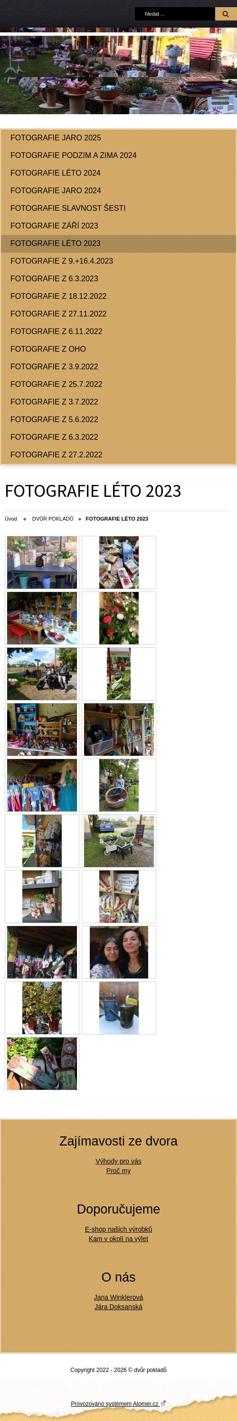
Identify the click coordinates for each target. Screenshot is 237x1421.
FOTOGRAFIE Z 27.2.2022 (56, 455)
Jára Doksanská (118, 1307)
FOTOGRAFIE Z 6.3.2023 (54, 279)
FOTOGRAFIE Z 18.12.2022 (58, 296)
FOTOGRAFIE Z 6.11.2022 (56, 331)
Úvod (11, 519)
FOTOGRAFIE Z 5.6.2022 (54, 419)
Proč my (118, 1170)
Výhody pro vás (118, 1161)
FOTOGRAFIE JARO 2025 (55, 138)
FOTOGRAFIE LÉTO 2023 (55, 243)
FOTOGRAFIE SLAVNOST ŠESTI (68, 208)
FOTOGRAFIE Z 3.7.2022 (54, 402)
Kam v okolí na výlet (118, 1239)
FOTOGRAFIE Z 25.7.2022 (56, 384)
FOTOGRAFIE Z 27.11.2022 (58, 314)
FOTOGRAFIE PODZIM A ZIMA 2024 (73, 155)
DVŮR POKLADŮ (53, 519)
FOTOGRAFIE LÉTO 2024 (55, 173)
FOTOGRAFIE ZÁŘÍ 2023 (54, 226)
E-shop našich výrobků (118, 1229)
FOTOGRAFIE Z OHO (48, 349)
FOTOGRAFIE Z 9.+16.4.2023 (61, 261)
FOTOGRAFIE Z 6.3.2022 (54, 437)
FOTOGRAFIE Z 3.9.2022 (54, 367)
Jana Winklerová (118, 1297)
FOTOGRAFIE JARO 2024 (55, 191)
